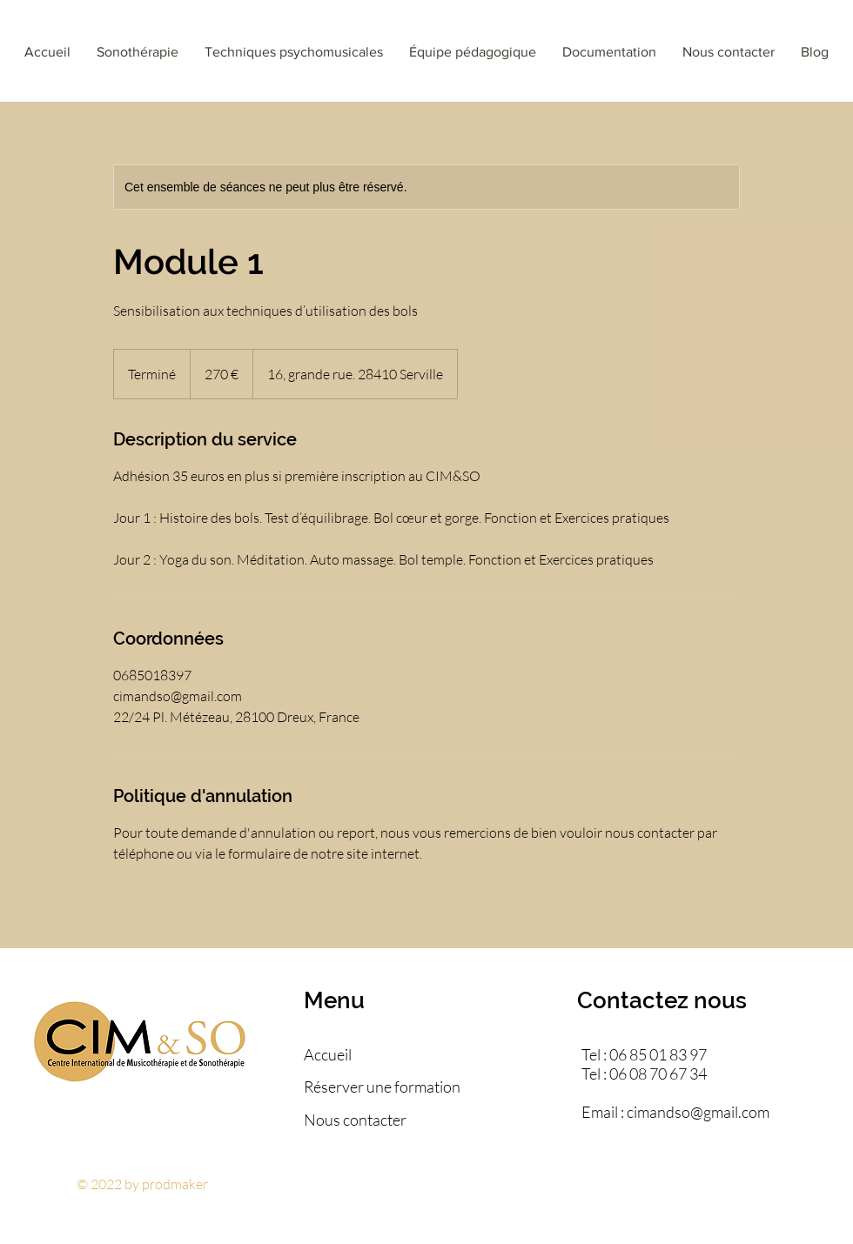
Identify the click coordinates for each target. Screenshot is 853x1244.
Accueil (328, 1054)
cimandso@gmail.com (698, 1111)
